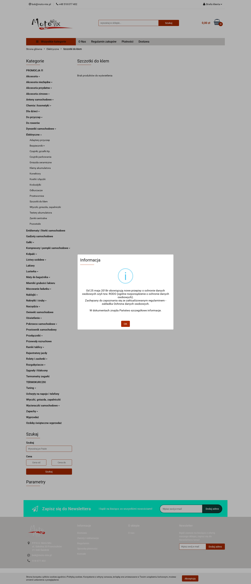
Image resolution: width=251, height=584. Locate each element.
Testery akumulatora (41, 212)
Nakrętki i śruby (36, 300)
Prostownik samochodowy (41, 329)
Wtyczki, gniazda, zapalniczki (45, 207)
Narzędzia (33, 306)
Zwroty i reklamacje (88, 538)
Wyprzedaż (32, 417)
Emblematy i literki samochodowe (45, 230)
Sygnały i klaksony (37, 370)
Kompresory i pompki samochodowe (48, 248)
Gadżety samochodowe (39, 236)
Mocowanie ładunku (38, 288)
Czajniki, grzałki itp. (40, 151)
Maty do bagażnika (38, 277)
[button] (84, 525)
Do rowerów (33, 123)
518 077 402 (39, 560)
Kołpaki (31, 254)
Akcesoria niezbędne (39, 82)
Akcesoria (33, 76)
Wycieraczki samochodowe (43, 405)
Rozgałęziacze (35, 364)
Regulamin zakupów (103, 41)
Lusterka (32, 271)
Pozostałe (35, 223)
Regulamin (83, 543)
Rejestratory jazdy (36, 353)
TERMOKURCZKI (36, 382)
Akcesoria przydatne (39, 87)
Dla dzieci (33, 111)
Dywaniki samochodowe (41, 128)
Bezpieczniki (37, 145)
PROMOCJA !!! (34, 70)
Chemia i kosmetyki (38, 105)
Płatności (127, 41)
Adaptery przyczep (40, 140)
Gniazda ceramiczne (41, 162)
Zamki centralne (38, 218)
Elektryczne (34, 134)
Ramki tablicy (35, 347)
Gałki (30, 242)
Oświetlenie (34, 318)
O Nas (82, 41)
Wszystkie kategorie (51, 41)
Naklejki (32, 294)
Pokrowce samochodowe (41, 323)
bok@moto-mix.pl (42, 555)
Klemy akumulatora (40, 168)
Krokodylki (35, 184)
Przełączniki (34, 335)
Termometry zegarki (38, 376)
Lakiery (30, 265)
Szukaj (49, 471)
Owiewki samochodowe (39, 312)
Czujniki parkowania (40, 156)
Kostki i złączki (37, 179)
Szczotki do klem (39, 201)
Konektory (35, 173)
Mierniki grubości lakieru (40, 283)
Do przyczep (34, 117)
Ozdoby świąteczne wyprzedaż (44, 423)
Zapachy (32, 411)
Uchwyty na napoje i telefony (42, 393)
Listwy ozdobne (36, 259)
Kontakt (81, 553)
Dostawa (144, 41)
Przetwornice (37, 195)
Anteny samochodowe (40, 99)
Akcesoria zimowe (38, 93)
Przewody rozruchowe (39, 341)
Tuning (31, 388)
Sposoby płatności (87, 548)
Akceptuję (190, 578)
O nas (131, 532)
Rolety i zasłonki (36, 358)
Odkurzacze (36, 190)
